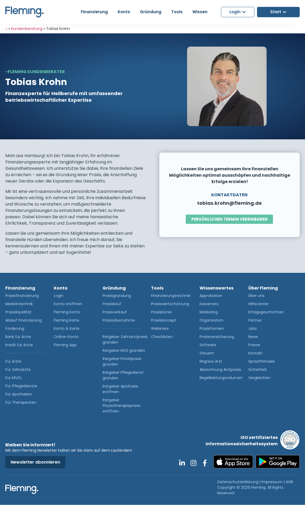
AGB (289, 481)
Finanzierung (20, 288)
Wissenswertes (216, 288)
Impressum (272, 481)
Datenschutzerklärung (237, 481)
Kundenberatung (26, 28)
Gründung (114, 288)
